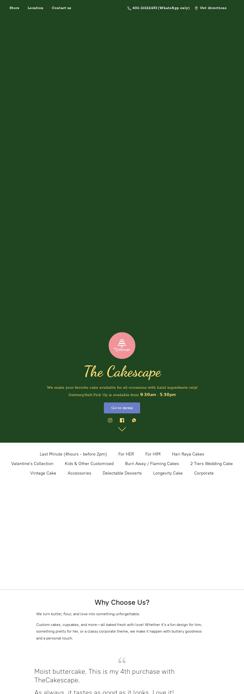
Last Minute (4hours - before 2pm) (73, 454)
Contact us (61, 8)
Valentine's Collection (32, 463)
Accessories (79, 473)
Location (35, 8)
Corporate (204, 473)
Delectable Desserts (122, 473)
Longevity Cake (168, 473)
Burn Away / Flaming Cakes (152, 463)
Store (14, 8)
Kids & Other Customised (89, 463)
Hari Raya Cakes (188, 454)
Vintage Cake (43, 473)
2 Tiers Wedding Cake (211, 463)
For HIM (153, 454)
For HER (126, 454)
